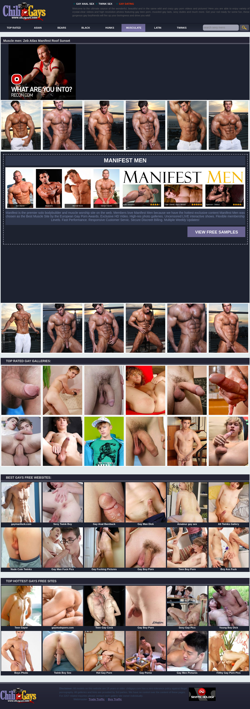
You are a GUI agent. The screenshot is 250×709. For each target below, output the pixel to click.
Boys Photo (21, 652)
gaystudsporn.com (62, 607)
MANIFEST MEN (125, 160)
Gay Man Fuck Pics (62, 549)
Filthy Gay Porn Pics (228, 652)
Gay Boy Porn (145, 549)
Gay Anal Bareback (104, 503)
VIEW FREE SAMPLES (216, 232)
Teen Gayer (21, 607)
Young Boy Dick (228, 607)
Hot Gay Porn (104, 652)
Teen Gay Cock (104, 607)
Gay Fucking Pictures (104, 549)
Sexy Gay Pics (187, 607)
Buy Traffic (115, 699)
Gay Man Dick (145, 503)
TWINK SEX (105, 3)
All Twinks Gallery (228, 503)
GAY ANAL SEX (85, 3)
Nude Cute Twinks (21, 549)
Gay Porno (145, 652)
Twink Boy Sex (62, 652)
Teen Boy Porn (187, 549)
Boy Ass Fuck (228, 549)
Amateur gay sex (187, 503)
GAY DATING (126, 3)
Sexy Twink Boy (62, 503)
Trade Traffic (96, 699)
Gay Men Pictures (187, 652)
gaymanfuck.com (21, 503)
